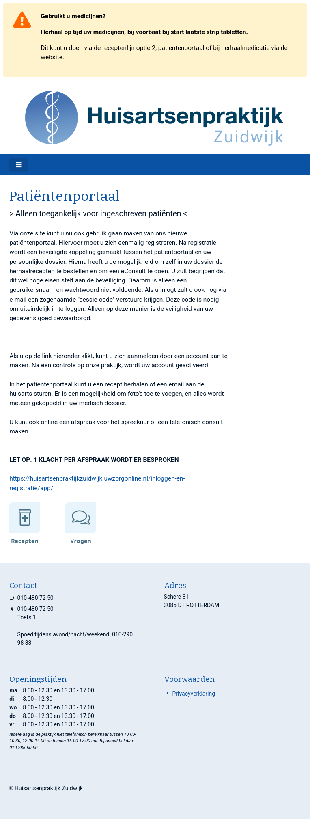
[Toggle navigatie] (18, 165)
